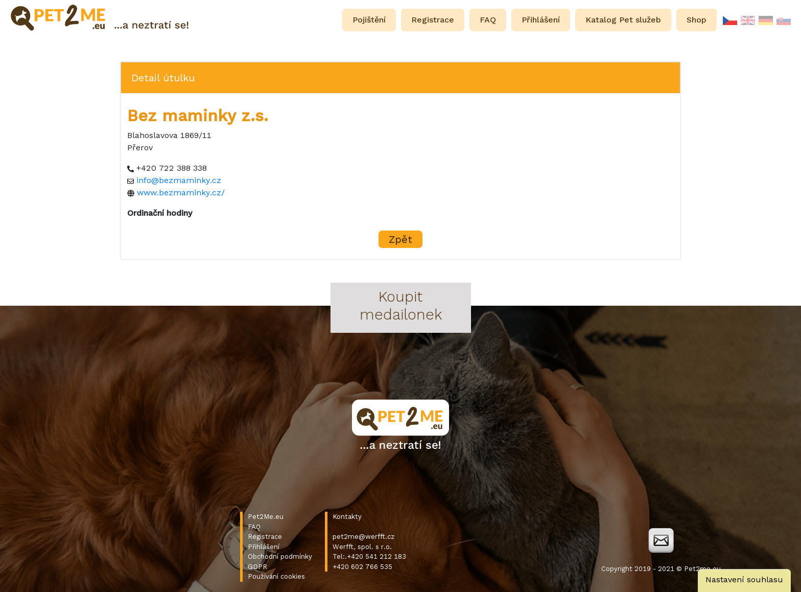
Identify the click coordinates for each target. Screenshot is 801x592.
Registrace (265, 536)
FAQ (254, 527)
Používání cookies (276, 576)
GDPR (257, 567)
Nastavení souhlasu (744, 579)
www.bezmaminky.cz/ (181, 192)
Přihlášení (263, 547)
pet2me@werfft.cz (363, 536)
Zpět (400, 239)
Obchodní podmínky (280, 556)
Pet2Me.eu (266, 516)
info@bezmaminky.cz (178, 180)
